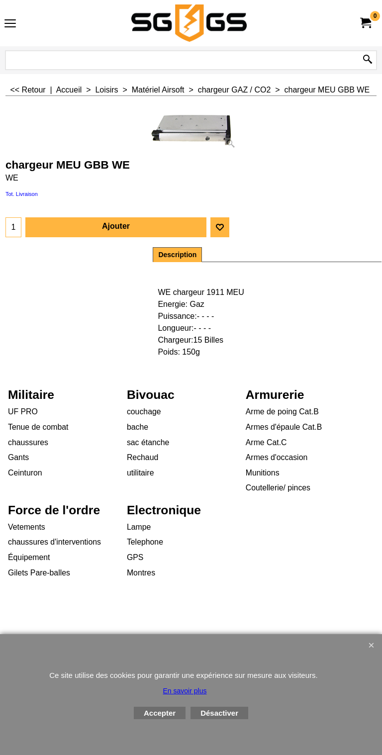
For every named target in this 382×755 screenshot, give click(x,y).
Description (177, 255)
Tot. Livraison (21, 194)
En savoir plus (185, 691)
